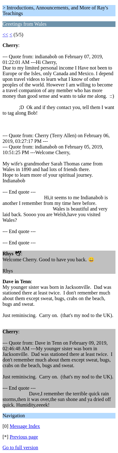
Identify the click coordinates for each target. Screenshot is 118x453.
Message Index (25, 426)
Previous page (24, 437)
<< (5, 34)
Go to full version (20, 447)
